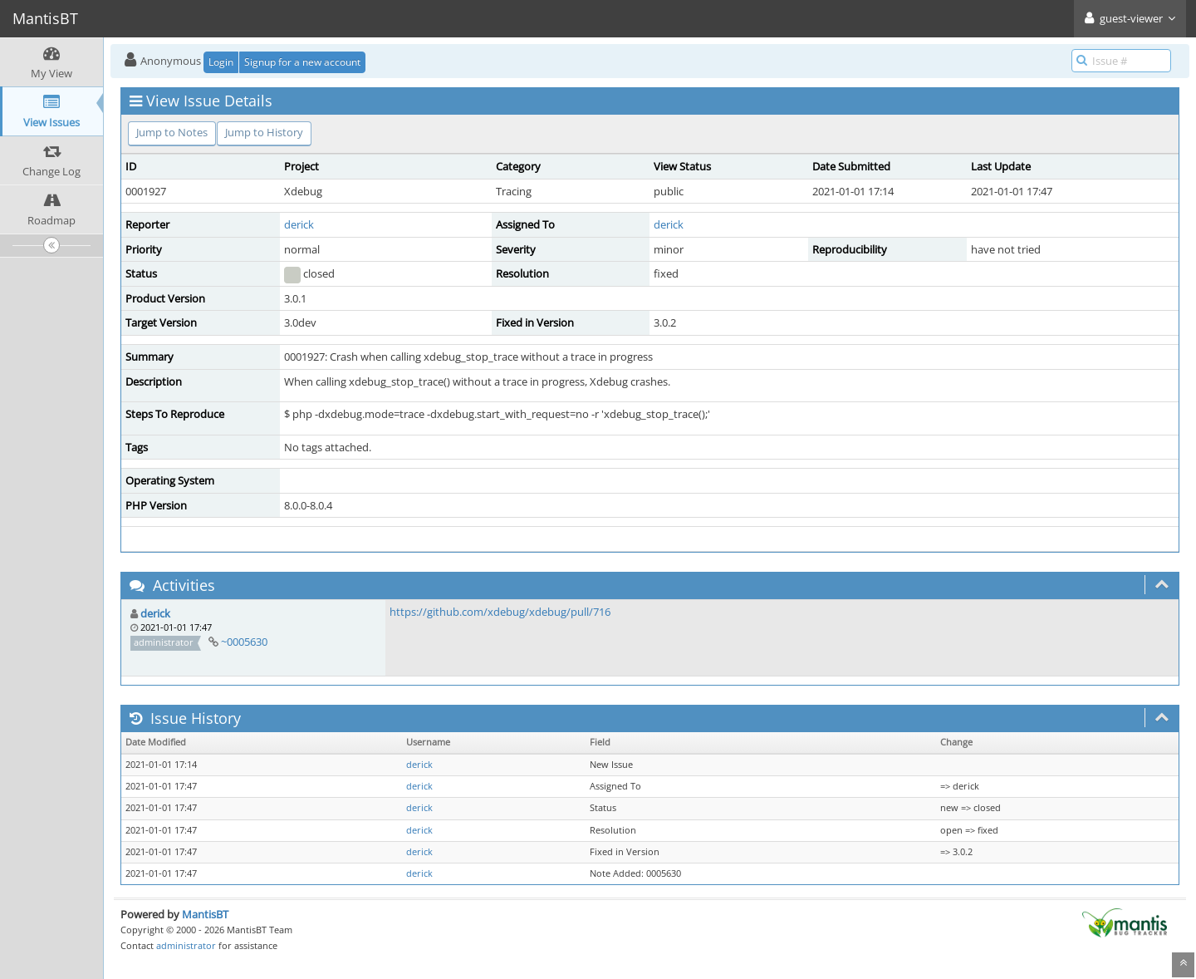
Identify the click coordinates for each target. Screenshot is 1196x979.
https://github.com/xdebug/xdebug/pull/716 (500, 611)
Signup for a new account (302, 62)
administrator (186, 945)
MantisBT (205, 914)
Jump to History (264, 132)
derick (299, 224)
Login (220, 62)
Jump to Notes (172, 132)
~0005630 (244, 641)
